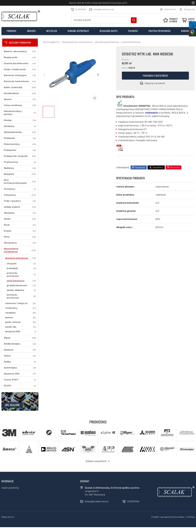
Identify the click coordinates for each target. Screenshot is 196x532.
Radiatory (20, 168)
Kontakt (185, 31)
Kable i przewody (20, 87)
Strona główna (51, 42)
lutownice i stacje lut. (20, 303)
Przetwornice (20, 162)
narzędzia (20, 312)
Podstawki (20, 138)
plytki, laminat (20, 322)
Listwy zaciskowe (20, 105)
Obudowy (20, 126)
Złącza (20, 338)
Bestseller (51, 31)
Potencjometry (20, 144)
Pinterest (175, 167)
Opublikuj (158, 167)
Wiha (20, 237)
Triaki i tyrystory (20, 201)
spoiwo (20, 317)
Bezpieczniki (20, 57)
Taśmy (20, 356)
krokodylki (21, 268)
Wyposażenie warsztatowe (20, 250)
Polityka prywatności (159, 31)
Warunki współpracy (78, 31)
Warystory (20, 213)
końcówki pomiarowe (21, 296)
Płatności (133, 31)
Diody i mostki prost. (20, 69)
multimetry (20, 308)
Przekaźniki (20, 150)
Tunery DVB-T (20, 380)
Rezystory (20, 174)
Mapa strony (7, 517)
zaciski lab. (20, 327)
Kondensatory (20, 93)
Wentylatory (20, 243)
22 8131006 (80, 9)
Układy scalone (20, 207)
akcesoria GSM (20, 374)
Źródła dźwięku (20, 344)
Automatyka (20, 368)
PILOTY (20, 386)
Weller (20, 219)
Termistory (20, 189)
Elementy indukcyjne (20, 75)
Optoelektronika (20, 132)
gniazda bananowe (21, 285)
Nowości (31, 31)
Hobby (20, 362)
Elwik (20, 225)
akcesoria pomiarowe (20, 258)
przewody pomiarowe (21, 274)
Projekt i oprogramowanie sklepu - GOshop (173, 517)
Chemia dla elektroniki (20, 63)
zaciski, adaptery (21, 290)
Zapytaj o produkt (155, 83)
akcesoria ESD (20, 331)
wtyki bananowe (21, 280)
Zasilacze (20, 350)
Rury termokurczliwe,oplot (20, 181)
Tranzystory (20, 195)
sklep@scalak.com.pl (104, 9)
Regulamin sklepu (108, 31)
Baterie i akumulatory (20, 51)
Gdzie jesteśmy (10, 487)
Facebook (140, 167)
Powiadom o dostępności (155, 75)
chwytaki (21, 263)
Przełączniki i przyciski (20, 156)
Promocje (11, 31)
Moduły (20, 120)
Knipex (20, 231)
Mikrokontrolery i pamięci (20, 112)
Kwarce (20, 99)
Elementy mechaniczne (20, 81)
